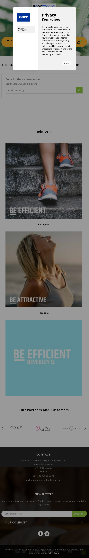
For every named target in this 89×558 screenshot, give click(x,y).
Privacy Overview (22, 29)
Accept (66, 63)
